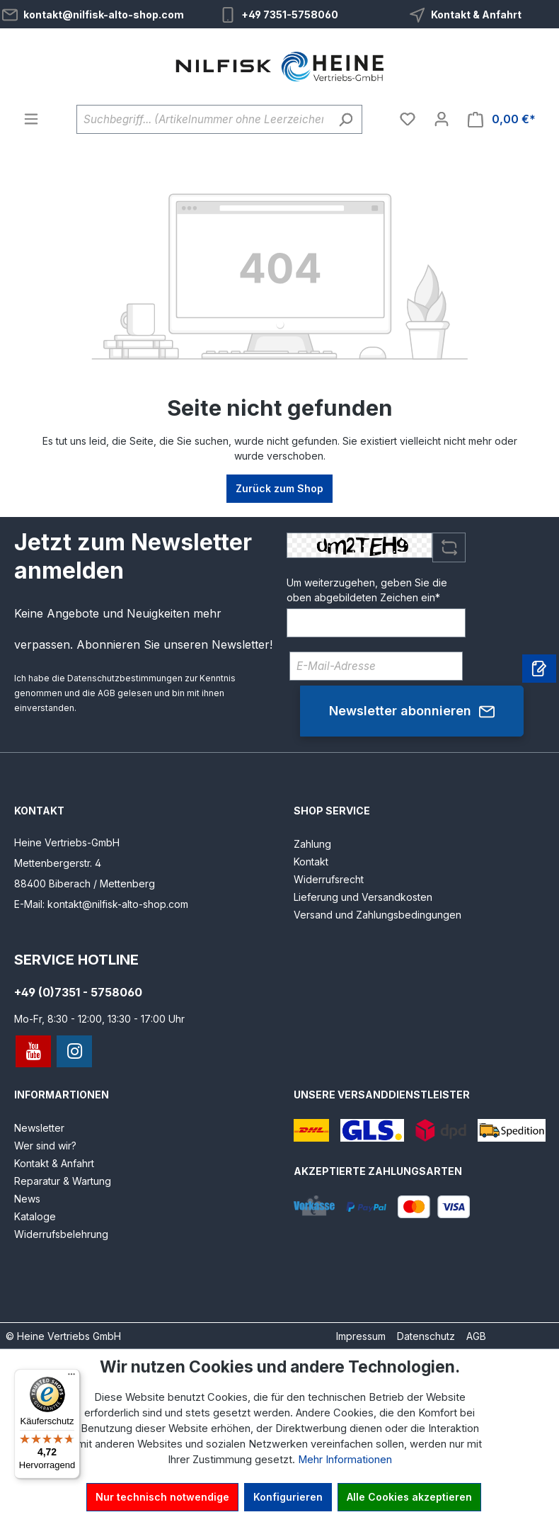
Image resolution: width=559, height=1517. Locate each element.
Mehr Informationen (345, 1459)
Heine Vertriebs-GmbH (67, 842)
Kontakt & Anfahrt (476, 14)
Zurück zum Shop (279, 488)
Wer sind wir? (45, 1146)
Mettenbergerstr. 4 (57, 863)
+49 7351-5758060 (289, 14)
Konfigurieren (288, 1497)
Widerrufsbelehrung (61, 1234)
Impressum (361, 1336)
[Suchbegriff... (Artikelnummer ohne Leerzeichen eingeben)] (203, 119)
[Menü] (31, 119)
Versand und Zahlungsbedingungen (377, 915)
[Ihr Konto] (442, 119)
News (27, 1199)
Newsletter (39, 1128)
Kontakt (311, 862)
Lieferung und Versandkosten (363, 897)
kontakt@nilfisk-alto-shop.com (103, 14)
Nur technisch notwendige (162, 1497)
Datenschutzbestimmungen (125, 678)
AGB (106, 693)
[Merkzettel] (408, 119)
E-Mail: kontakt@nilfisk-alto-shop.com (101, 904)
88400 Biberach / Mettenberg (84, 883)
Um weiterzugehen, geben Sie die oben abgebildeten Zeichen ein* (367, 589)
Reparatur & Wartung (62, 1181)
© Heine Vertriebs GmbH (63, 1336)
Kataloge (35, 1216)
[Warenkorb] (502, 119)
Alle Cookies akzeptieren (409, 1497)
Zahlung (312, 844)
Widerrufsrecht (329, 879)
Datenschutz (426, 1336)
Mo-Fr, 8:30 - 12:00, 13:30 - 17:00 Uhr (99, 1019)
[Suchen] (345, 119)
